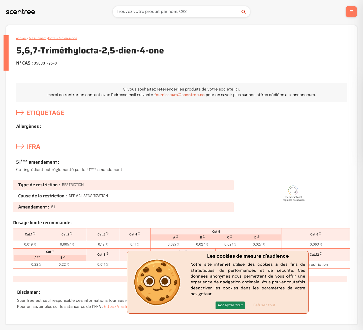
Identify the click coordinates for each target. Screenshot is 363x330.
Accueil (21, 38)
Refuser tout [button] (264, 305)
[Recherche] (181, 11)
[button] (230, 305)
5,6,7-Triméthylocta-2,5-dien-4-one (53, 38)
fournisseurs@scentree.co (179, 95)
